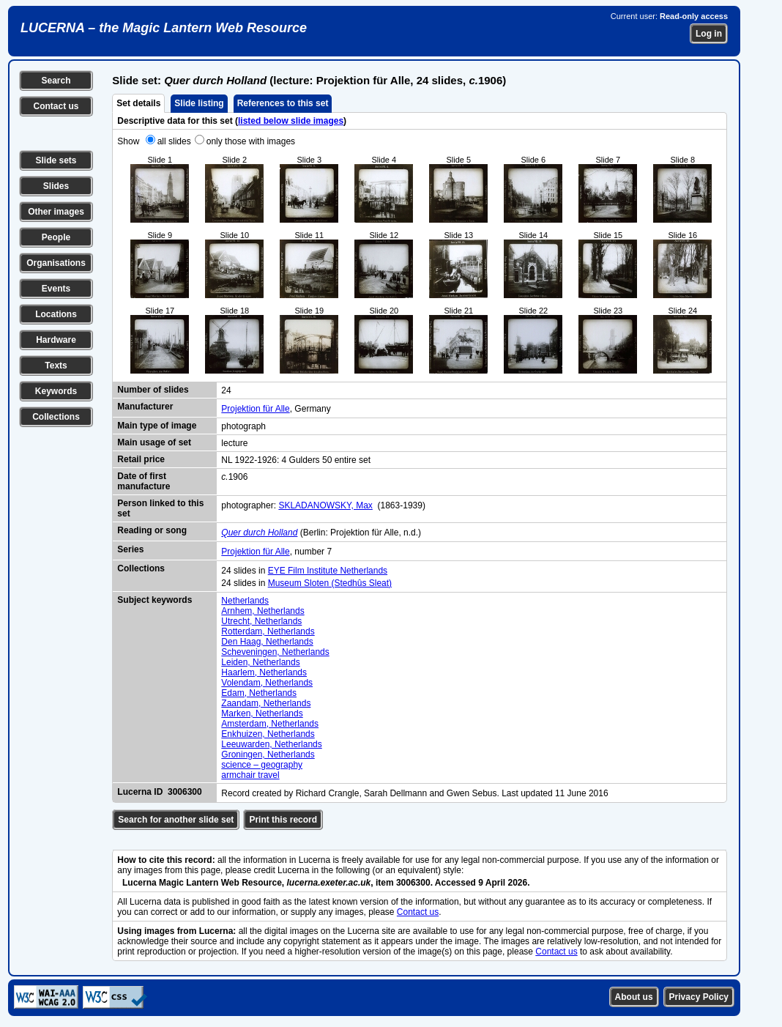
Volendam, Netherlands (267, 683)
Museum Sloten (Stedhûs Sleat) (330, 583)
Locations (56, 314)
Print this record (283, 820)
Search (55, 80)
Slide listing (198, 103)
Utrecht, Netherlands (261, 621)
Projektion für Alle (255, 409)
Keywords (56, 391)
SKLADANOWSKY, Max (325, 505)
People (56, 237)
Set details (138, 103)
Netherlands (245, 601)
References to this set (283, 103)
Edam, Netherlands (259, 693)
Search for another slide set (176, 820)
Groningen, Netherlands (267, 754)
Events (56, 288)
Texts (56, 365)
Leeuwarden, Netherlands (271, 744)
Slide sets (55, 160)
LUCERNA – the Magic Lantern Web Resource (164, 28)
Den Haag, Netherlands (267, 642)
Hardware (56, 340)
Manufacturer (145, 406)
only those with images (250, 141)
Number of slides (152, 390)
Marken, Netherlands (261, 713)
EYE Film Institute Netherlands (327, 571)
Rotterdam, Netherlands (267, 631)
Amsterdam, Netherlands (270, 724)
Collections (56, 417)
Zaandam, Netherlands (265, 703)
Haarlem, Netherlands (264, 672)
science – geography (261, 765)
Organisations (56, 263)
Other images (56, 212)
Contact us (55, 106)
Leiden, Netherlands (260, 662)
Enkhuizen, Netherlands (267, 734)
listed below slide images (290, 121)
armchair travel (250, 775)
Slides (56, 186)
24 (226, 390)
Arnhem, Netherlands (262, 611)
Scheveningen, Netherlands (275, 652)
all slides (174, 141)
